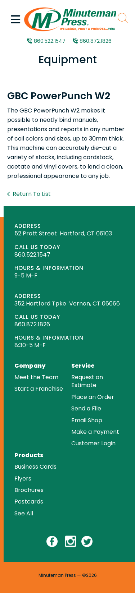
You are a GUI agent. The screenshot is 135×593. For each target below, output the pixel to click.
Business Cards (35, 467)
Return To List (32, 194)
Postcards (28, 501)
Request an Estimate (87, 381)
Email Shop (86, 420)
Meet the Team (36, 377)
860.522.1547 (50, 41)
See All (23, 513)
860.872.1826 (96, 41)
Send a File (86, 408)
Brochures (29, 490)
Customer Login (93, 443)
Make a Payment (95, 432)
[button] (15, 19)
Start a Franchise (38, 389)
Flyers (22, 478)
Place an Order (92, 397)
